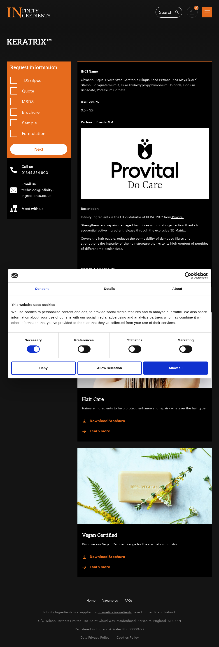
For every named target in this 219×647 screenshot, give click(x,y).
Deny (43, 368)
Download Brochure (103, 421)
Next (38, 149)
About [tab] (177, 288)
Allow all (176, 368)
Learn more (96, 431)
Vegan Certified (99, 535)
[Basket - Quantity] (192, 12)
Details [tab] (109, 288)
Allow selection (109, 368)
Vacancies (110, 600)
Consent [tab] (42, 288)
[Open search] (169, 12)
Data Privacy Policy (95, 637)
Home (91, 600)
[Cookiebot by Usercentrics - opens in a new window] (188, 275)
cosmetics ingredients (115, 612)
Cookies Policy (127, 637)
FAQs (129, 600)
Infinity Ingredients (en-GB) (28, 12)
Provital (177, 217)
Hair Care (93, 399)
